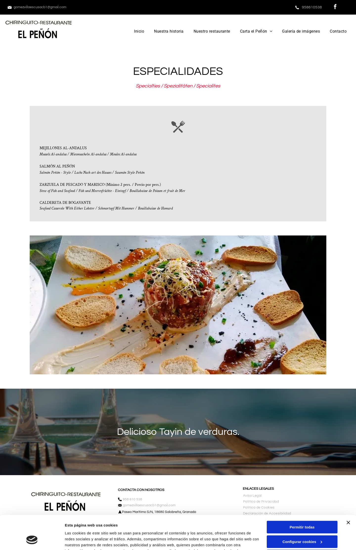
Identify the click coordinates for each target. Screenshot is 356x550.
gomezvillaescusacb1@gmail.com (40, 7)
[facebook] (335, 7)
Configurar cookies (302, 512)
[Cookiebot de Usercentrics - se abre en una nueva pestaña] (32, 540)
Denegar (302, 526)
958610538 (312, 7)
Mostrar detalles (79, 540)
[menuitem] (139, 31)
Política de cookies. (101, 527)
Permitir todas (302, 497)
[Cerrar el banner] (348, 492)
